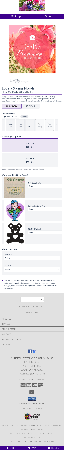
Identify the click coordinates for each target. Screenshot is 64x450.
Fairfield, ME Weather (19, 433)
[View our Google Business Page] (34, 352)
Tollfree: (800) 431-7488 (32, 373)
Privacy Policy (16, 441)
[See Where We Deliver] (32, 312)
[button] (32, 399)
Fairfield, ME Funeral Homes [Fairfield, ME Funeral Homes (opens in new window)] (14, 425)
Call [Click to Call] (10, 447)
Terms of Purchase (32, 441)
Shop (16, 16)
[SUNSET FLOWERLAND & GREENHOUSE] (32, 10)
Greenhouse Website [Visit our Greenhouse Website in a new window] (32, 408)
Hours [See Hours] (53, 447)
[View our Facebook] (30, 352)
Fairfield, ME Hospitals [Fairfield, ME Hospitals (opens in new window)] (39, 425)
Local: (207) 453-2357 (32, 369)
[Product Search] (32, 299)
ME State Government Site (42, 433)
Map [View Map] (32, 447)
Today (24, 117)
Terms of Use (48, 441)
